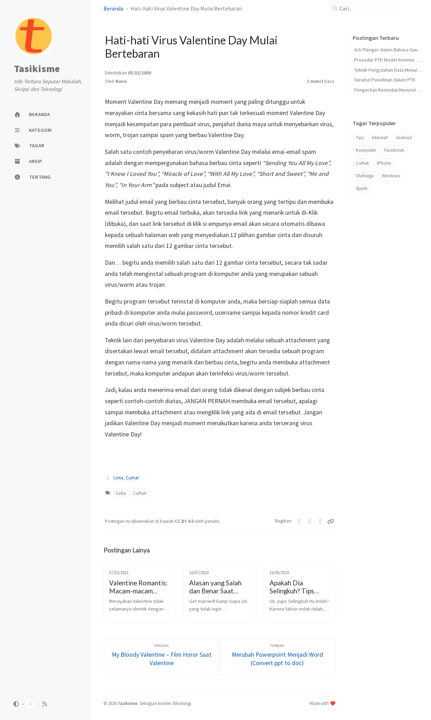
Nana (121, 81)
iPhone (384, 163)
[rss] (45, 704)
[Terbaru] (277, 657)
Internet (380, 138)
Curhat (132, 478)
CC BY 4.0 (185, 521)
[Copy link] (330, 521)
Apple (362, 188)
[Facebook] (310, 521)
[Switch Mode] (16, 704)
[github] (30, 704)
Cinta (118, 478)
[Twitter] (299, 521)
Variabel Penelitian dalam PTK (384, 80)
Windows (391, 176)
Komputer (366, 150)
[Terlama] (162, 657)
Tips (360, 138)
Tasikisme (37, 69)
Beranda (113, 8)
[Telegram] (320, 521)
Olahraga (365, 176)
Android (404, 138)
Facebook (394, 150)
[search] (367, 8)
